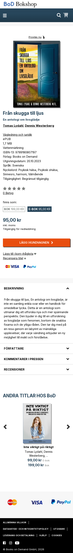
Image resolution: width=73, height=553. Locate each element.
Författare (14, 348)
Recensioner (14, 369)
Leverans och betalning (18, 535)
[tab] (36, 286)
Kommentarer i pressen (23, 359)
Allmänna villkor (14, 522)
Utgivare (59, 529)
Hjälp (43, 535)
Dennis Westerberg (39, 125)
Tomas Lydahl (13, 125)
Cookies (57, 535)
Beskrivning (14, 288)
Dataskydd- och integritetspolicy (25, 529)
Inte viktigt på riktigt (39, 447)
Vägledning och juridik (17, 134)
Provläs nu (35, 37)
